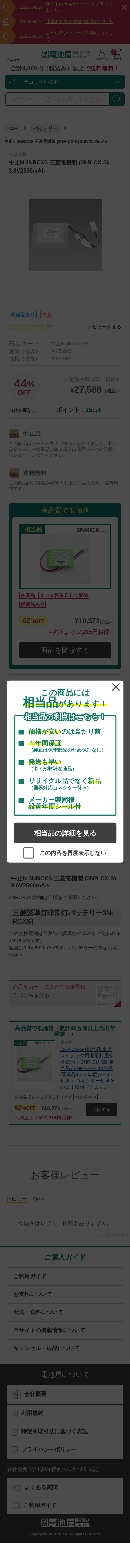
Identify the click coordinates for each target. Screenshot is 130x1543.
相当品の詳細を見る (65, 833)
